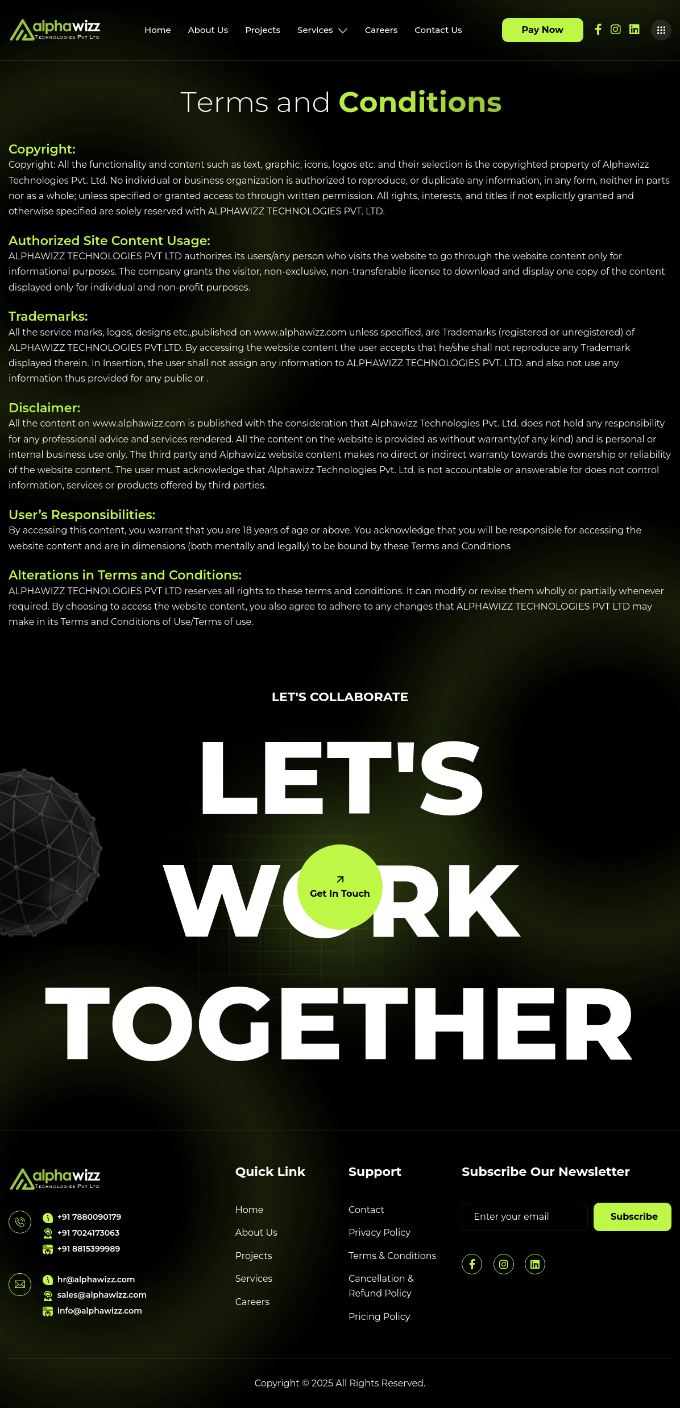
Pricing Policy (379, 1316)
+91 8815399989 (81, 1249)
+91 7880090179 (82, 1217)
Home (157, 29)
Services (322, 29)
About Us (208, 29)
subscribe (634, 1216)
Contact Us (438, 29)
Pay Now (542, 29)
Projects (262, 29)
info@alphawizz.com (92, 1311)
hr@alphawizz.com (89, 1279)
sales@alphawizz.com (95, 1295)
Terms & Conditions (392, 1255)
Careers (381, 29)
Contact (366, 1209)
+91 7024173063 (81, 1233)
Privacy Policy (380, 1232)
